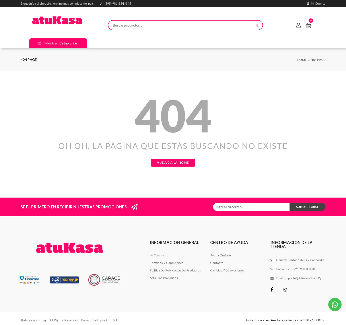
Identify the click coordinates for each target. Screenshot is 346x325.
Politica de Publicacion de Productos (175, 270)
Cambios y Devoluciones (227, 270)
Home (302, 60)
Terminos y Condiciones (166, 263)
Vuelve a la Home (173, 162)
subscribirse (307, 207)
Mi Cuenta (157, 255)
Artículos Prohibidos (164, 278)
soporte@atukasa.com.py (303, 278)
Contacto (217, 263)
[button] (335, 303)
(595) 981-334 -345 (118, 3)
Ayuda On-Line (220, 255)
